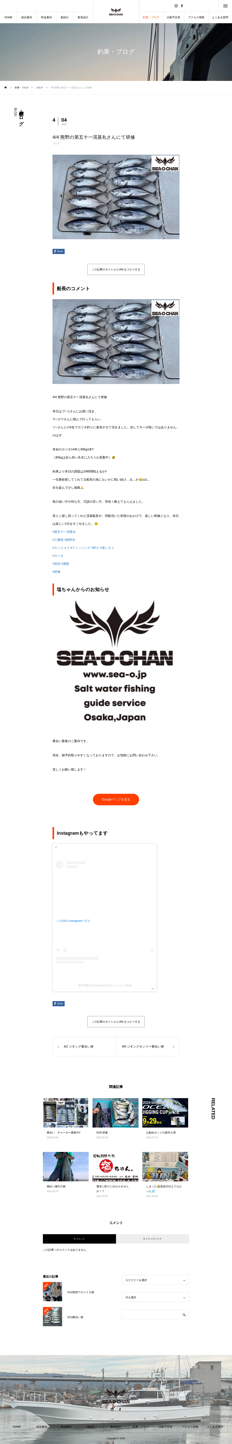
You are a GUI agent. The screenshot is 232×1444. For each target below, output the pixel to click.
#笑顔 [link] (56, 563)
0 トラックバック (153, 1238)
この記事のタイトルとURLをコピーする (116, 269)
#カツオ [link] (58, 555)
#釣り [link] (95, 547)
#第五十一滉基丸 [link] (64, 531)
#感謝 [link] (65, 563)
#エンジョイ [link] (61, 547)
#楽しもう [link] (107, 547)
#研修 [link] (56, 571)
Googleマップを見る (116, 799)
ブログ (56, 143)
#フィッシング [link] (80, 547)
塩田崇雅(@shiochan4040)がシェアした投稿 (105, 985)
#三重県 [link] (58, 539)
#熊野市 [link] (69, 539)
